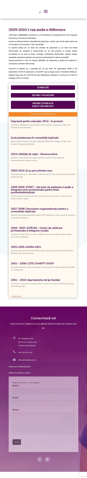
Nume (16, 390)
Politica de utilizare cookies (19, 379)
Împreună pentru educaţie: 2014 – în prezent (37, 127)
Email (16, 402)
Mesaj (16, 414)
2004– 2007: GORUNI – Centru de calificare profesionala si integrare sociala (36, 235)
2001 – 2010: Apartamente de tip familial (35, 286)
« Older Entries (16, 302)
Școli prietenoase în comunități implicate (35, 144)
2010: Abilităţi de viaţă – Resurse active (34, 160)
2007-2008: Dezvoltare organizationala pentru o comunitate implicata (39, 216)
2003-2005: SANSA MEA (26, 253)
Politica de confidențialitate (19, 373)
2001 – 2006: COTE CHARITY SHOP (32, 269)
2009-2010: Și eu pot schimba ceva (31, 177)
